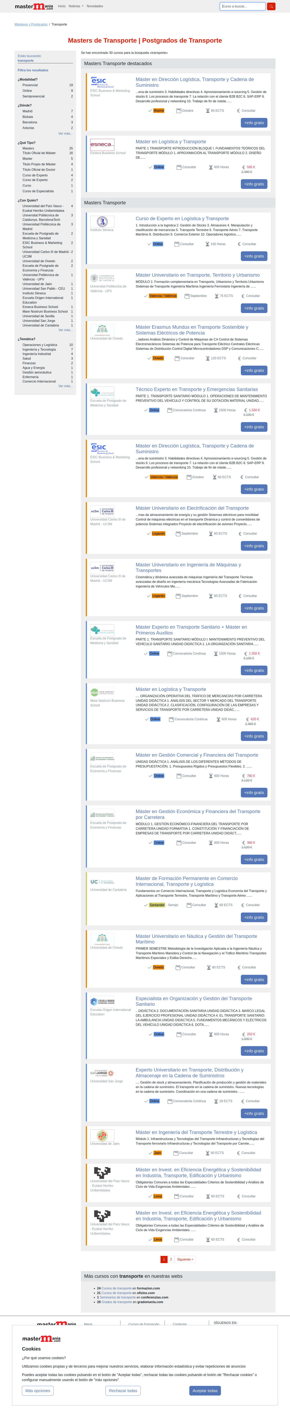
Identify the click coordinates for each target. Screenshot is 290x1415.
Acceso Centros (95, 1355)
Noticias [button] (75, 6)
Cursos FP (136, 1332)
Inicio (61, 6)
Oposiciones (137, 1360)
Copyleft (179, 1347)
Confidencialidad (185, 1332)
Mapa (88, 1324)
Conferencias (137, 1340)
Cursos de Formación (143, 1324)
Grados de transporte (117, 1302)
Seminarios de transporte (118, 1297)
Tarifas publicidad (96, 1340)
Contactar (180, 1324)
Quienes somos (95, 1332)
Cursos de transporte (117, 1288)
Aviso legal (180, 1340)
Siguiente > (185, 1259)
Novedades (95, 6)
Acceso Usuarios (96, 1347)
